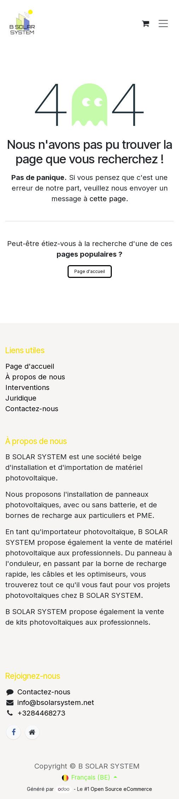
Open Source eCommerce (121, 789)
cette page (108, 198)
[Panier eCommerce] (145, 23)
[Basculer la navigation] (163, 23)
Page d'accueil (89, 271)
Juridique (20, 398)
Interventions (27, 387)
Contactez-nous (31, 408)
